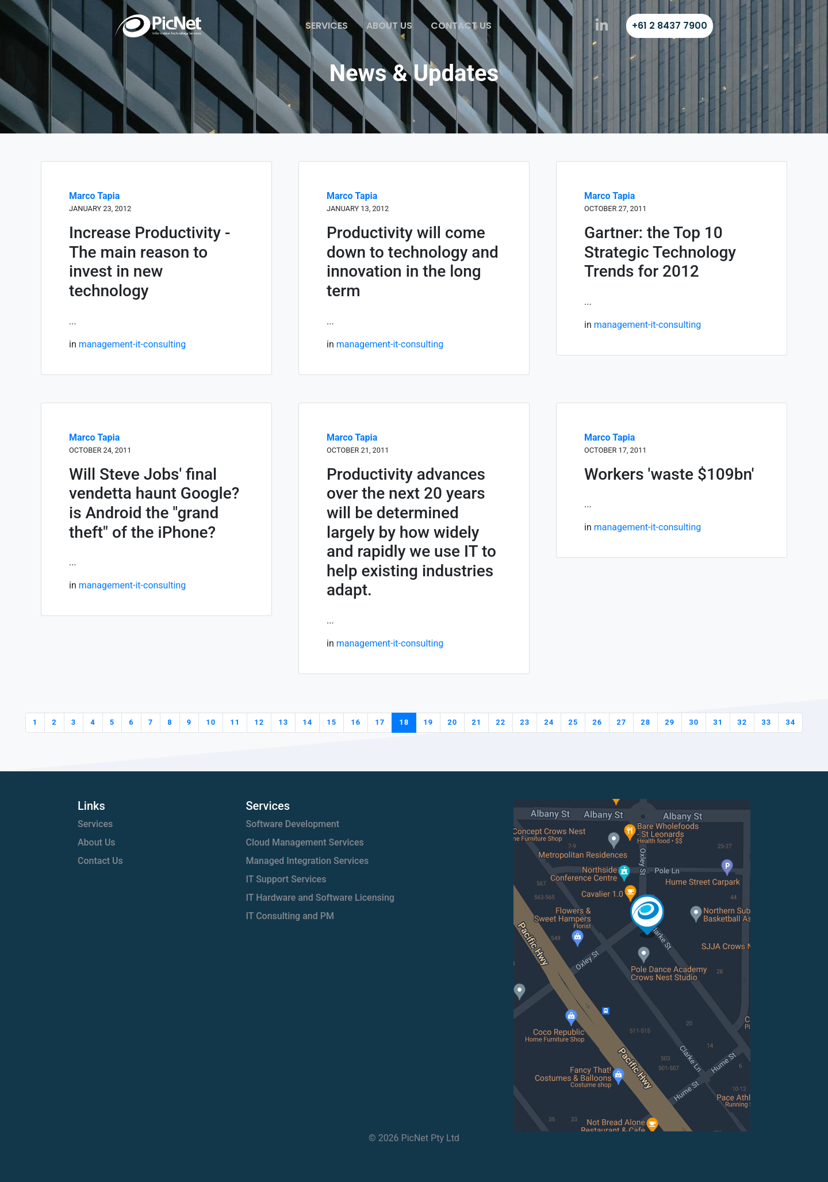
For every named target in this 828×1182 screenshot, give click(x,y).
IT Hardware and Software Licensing (320, 897)
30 (694, 722)
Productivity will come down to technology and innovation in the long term (413, 261)
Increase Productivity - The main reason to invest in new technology (150, 261)
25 (573, 722)
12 (259, 722)
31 (718, 722)
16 (356, 722)
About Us (389, 25)
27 (621, 722)
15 (331, 722)
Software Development (293, 823)
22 (500, 722)
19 (428, 722)
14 (307, 722)
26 (597, 722)
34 (790, 722)
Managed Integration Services (307, 860)
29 (669, 722)
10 (211, 722)
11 (235, 722)
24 (549, 722)
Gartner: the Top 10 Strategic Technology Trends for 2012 (660, 252)
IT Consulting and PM (290, 916)
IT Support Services (286, 879)
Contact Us (461, 25)
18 (404, 722)
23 (525, 722)
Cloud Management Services (305, 842)
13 (283, 722)
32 (742, 722)
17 (380, 722)
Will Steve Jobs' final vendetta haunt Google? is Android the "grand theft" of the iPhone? (154, 503)
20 (452, 722)
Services (326, 25)
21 (476, 722)
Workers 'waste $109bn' (669, 474)
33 (766, 722)
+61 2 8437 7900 (669, 25)
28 (645, 722)
